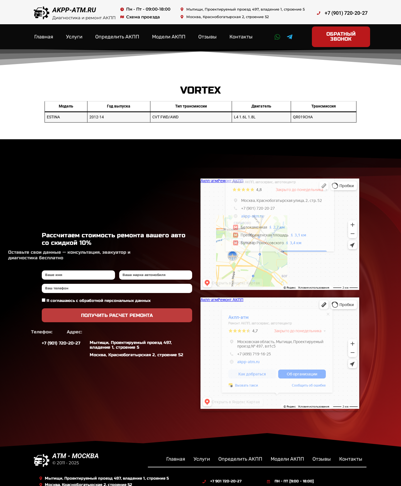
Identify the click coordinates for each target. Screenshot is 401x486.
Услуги (74, 34)
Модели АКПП (168, 34)
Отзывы (207, 34)
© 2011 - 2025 (65, 457)
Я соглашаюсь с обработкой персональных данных (99, 295)
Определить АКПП (117, 34)
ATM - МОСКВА (75, 450)
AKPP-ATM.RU (74, 10)
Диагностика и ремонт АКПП (84, 17)
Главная (43, 34)
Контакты (241, 34)
